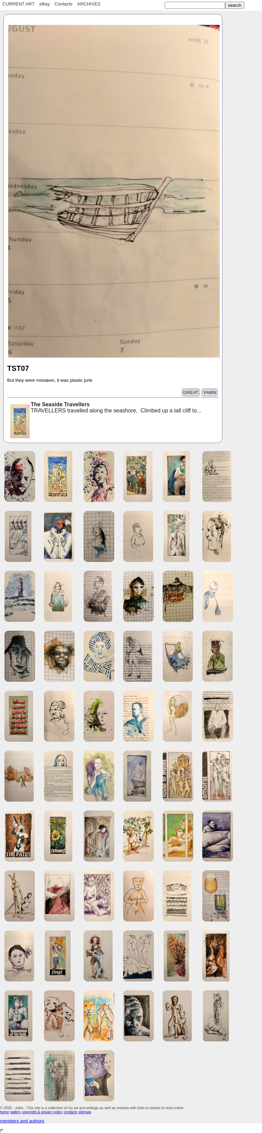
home (4, 1112)
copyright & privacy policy (42, 1112)
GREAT (191, 392)
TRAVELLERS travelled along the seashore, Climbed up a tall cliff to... (105, 408)
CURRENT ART (18, 3)
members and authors (22, 1120)
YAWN (209, 392)
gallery (15, 1112)
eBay (44, 3)
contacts (70, 1112)
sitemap (84, 1112)
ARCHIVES (88, 3)
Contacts (64, 3)
